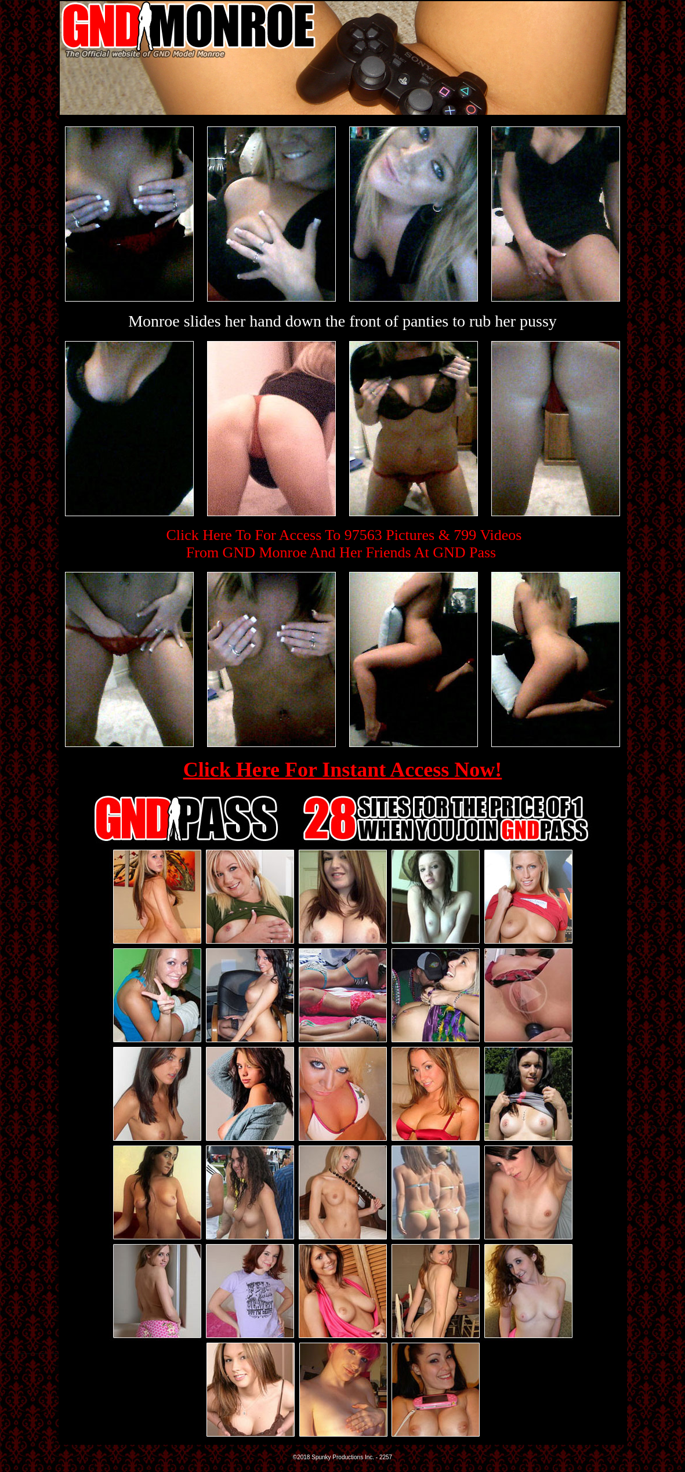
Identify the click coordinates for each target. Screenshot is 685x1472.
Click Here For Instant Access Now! (342, 769)
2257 (385, 1457)
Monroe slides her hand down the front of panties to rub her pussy (342, 321)
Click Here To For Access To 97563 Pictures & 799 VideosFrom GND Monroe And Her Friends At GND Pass (344, 544)
